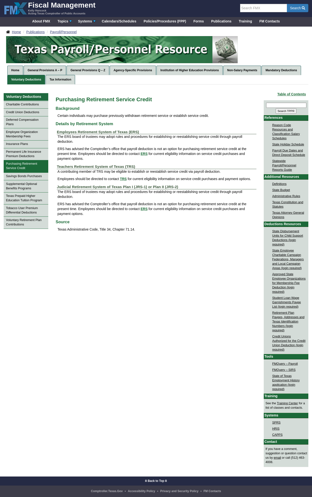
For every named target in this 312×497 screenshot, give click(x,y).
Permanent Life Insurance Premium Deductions (23, 154)
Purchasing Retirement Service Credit (21, 166)
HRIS (276, 428)
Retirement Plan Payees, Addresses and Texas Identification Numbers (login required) (288, 321)
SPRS (276, 422)
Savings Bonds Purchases (24, 176)
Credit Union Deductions (22, 112)
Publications (221, 21)
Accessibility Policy (141, 491)
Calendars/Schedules (119, 21)
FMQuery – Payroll (285, 363)
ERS (144, 154)
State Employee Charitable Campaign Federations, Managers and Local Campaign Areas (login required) (288, 259)
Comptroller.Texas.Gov (107, 491)
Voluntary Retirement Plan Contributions (23, 222)
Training (245, 21)
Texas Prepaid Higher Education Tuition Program (24, 198)
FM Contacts (269, 21)
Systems (85, 21)
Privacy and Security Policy (179, 491)
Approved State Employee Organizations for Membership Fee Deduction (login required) (289, 283)
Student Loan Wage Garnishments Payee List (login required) (286, 302)
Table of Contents (291, 94)
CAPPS (277, 434)
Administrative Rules (286, 196)
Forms (198, 21)
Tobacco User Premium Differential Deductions (22, 210)
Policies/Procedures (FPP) (165, 21)
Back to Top (156, 481)
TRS (123, 179)
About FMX (41, 21)
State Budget (281, 190)
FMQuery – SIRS (284, 370)
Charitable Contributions (22, 104)
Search (297, 8)
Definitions (279, 184)
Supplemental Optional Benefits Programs (21, 186)
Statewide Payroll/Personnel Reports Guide (284, 165)
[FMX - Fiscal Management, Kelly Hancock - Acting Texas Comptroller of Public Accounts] (50, 8)
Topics (63, 21)
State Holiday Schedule (288, 144)
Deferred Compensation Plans (22, 122)
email (277, 457)
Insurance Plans (17, 144)
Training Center (287, 403)
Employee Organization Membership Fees (22, 134)
